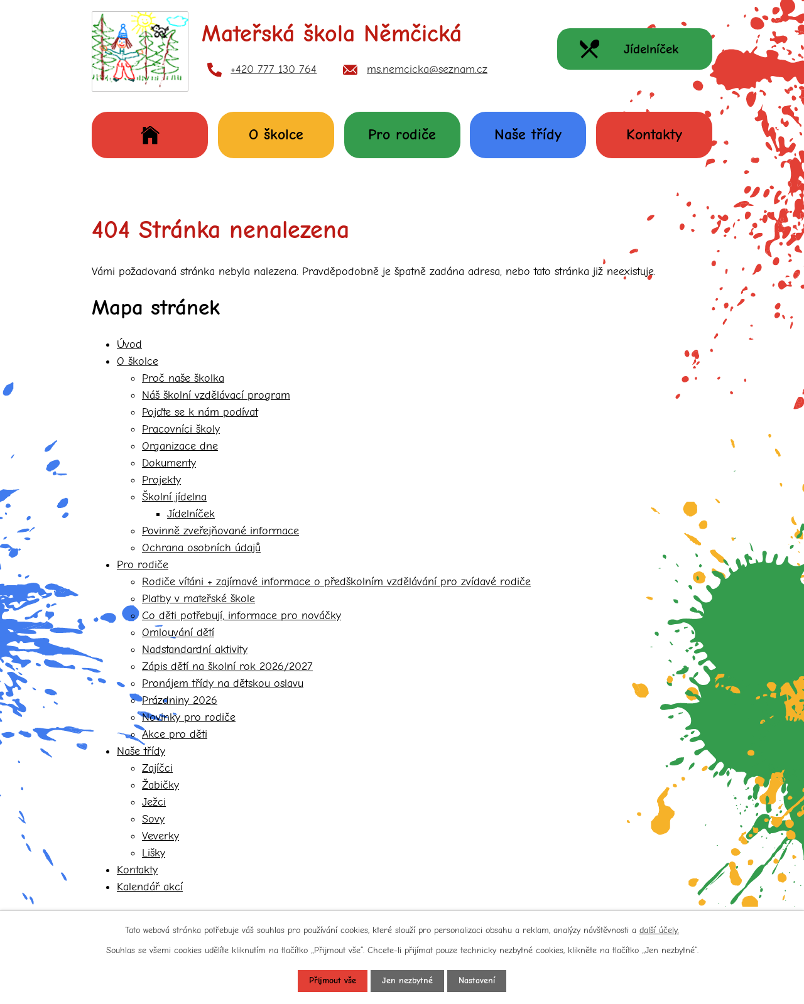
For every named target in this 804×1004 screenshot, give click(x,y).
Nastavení (477, 981)
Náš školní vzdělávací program (216, 395)
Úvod (150, 135)
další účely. (659, 930)
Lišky (153, 853)
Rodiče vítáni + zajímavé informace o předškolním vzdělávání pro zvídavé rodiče (336, 581)
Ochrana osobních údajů (201, 547)
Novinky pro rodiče (189, 717)
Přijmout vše (332, 981)
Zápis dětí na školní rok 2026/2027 (227, 666)
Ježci (154, 802)
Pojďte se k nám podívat (200, 412)
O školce (276, 134)
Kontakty (654, 134)
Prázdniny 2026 (179, 700)
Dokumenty (169, 463)
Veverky (160, 836)
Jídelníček (191, 514)
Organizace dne (180, 446)
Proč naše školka (183, 378)
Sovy (153, 819)
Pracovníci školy (181, 429)
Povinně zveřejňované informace (220, 530)
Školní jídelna (174, 497)
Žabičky (160, 785)
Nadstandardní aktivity (194, 649)
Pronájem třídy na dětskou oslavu (222, 683)
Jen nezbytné (407, 981)
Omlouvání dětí (178, 632)
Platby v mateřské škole (198, 598)
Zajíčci (157, 768)
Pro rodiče (402, 134)
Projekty (161, 480)
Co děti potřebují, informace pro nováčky (241, 615)
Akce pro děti (174, 734)
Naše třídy (528, 134)
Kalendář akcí (150, 886)
